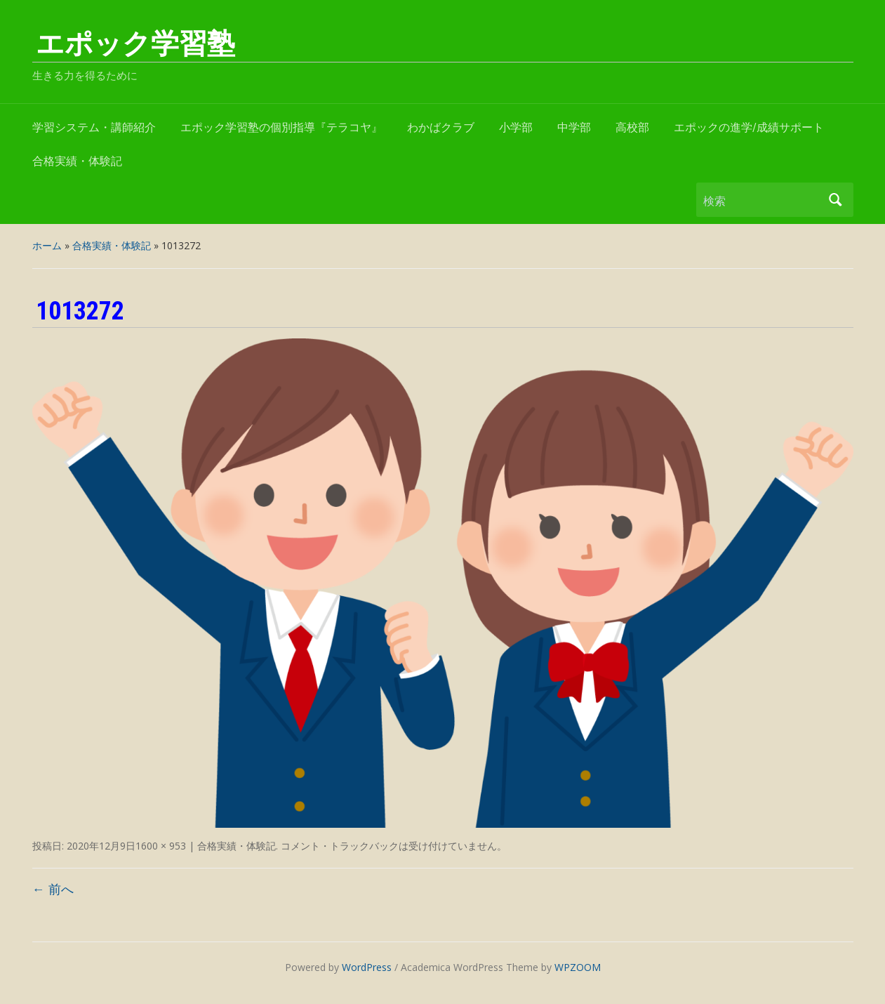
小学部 (516, 127)
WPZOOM (577, 967)
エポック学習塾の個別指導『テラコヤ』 (281, 127)
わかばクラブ (440, 127)
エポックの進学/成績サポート (749, 127)
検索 (835, 200)
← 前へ (53, 888)
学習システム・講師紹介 (94, 127)
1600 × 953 (160, 845)
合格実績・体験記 (77, 161)
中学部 (574, 127)
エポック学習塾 (135, 43)
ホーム (47, 245)
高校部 (632, 127)
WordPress (367, 967)
